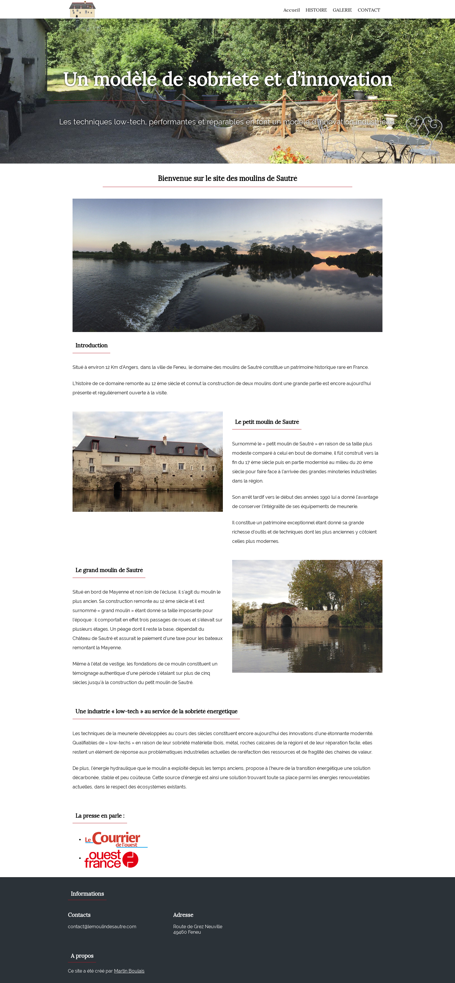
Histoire (316, 10)
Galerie (342, 10)
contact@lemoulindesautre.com (102, 926)
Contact (369, 10)
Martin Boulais (129, 971)
